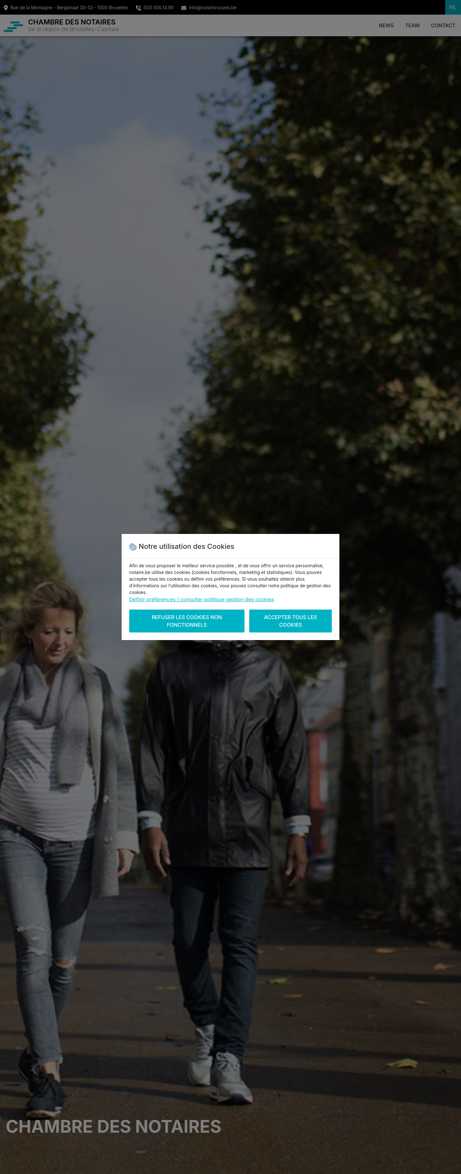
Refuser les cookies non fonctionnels (187, 621)
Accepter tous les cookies (290, 621)
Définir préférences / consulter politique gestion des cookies (201, 599)
